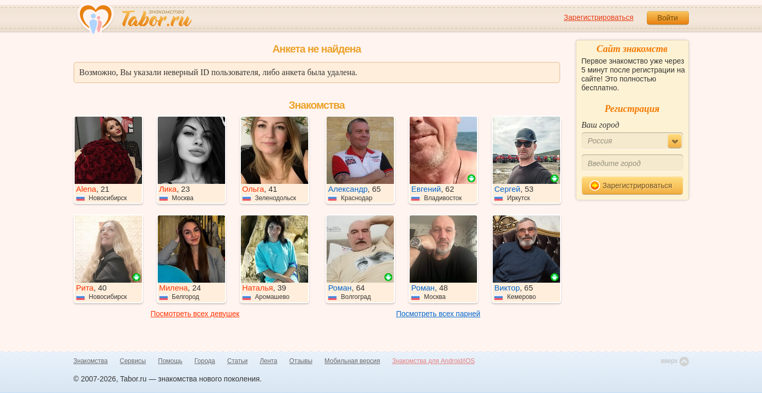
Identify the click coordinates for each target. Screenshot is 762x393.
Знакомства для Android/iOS (433, 361)
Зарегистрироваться (598, 17)
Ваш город (600, 124)
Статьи (237, 361)
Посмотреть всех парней (438, 313)
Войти (667, 18)
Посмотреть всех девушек (194, 313)
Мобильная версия (352, 361)
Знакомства (91, 361)
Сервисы (133, 361)
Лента (268, 361)
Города (205, 361)
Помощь (170, 361)
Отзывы (300, 361)
